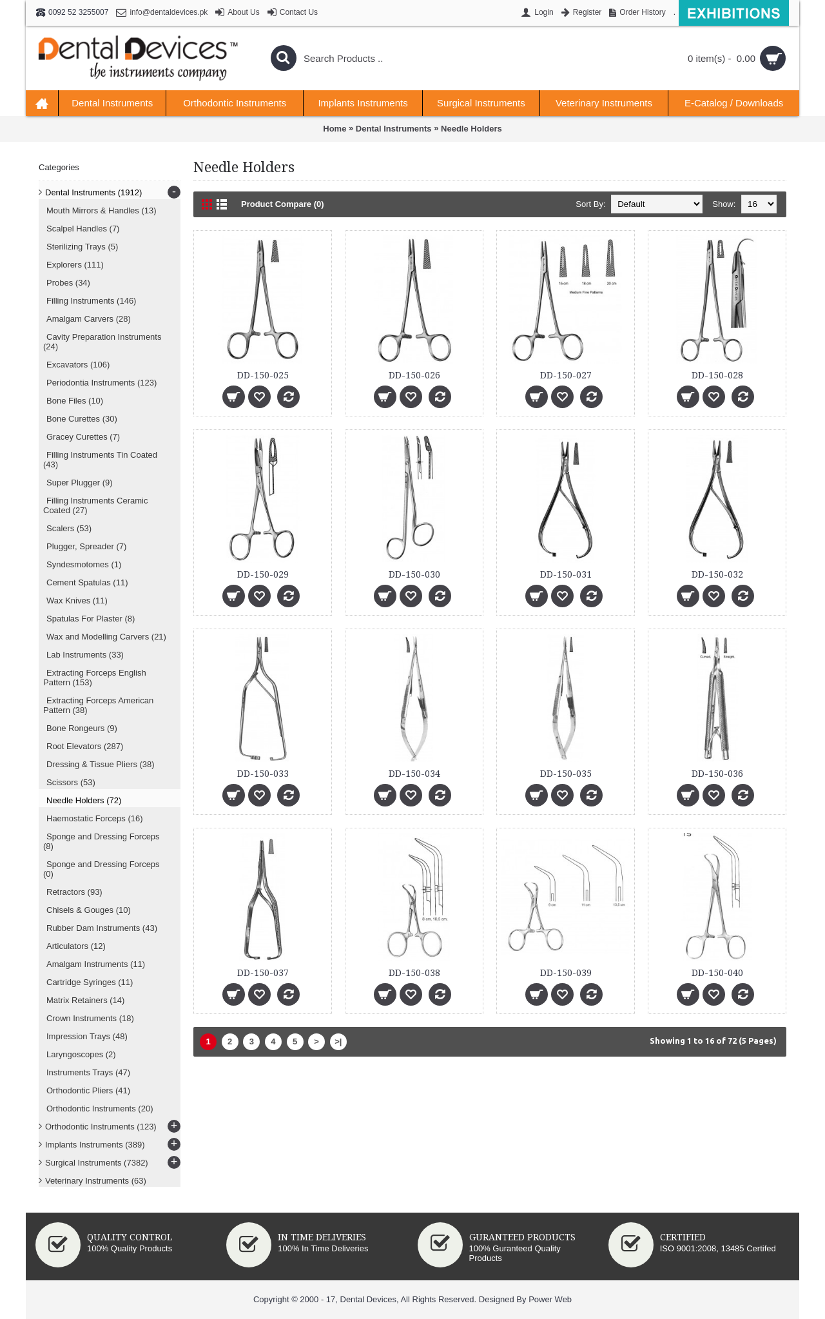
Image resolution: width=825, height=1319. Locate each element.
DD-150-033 (263, 773)
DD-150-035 (566, 773)
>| (338, 1041)
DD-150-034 (414, 773)
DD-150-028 (717, 375)
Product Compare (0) (282, 204)
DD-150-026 (414, 375)
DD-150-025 (263, 375)
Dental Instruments (394, 128)
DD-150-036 (717, 773)
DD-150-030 (414, 574)
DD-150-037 (263, 973)
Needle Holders (471, 128)
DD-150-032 (717, 574)
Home (334, 128)
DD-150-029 (263, 574)
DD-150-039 (566, 973)
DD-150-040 (717, 973)
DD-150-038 (414, 973)
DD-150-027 (566, 375)
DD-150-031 (566, 574)
